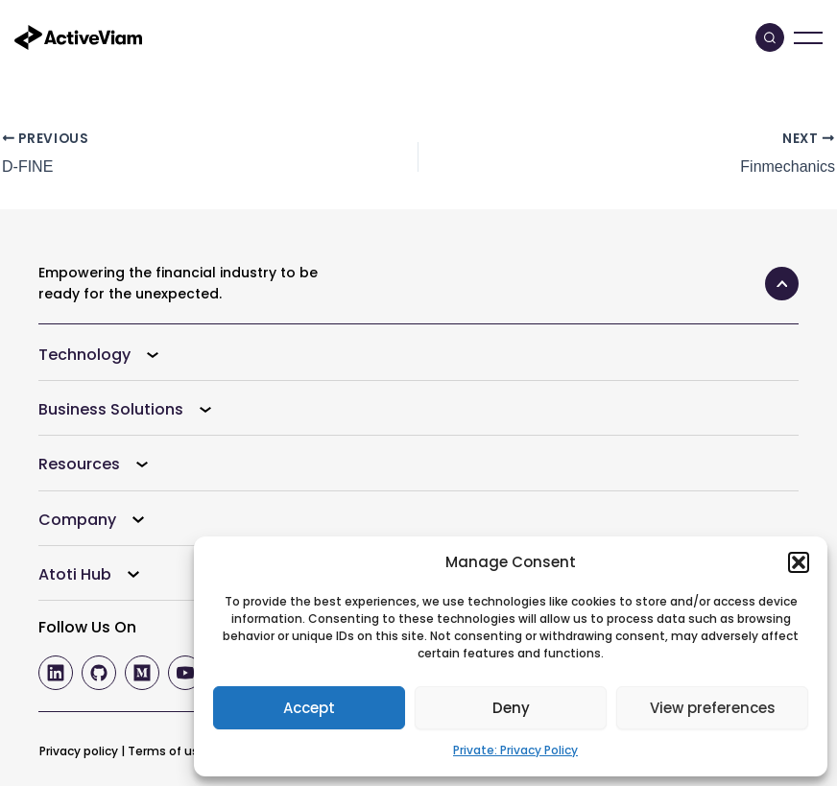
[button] (798, 562)
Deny (511, 708)
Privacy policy (78, 751)
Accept (309, 708)
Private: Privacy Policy (515, 750)
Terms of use (167, 751)
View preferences (713, 708)
